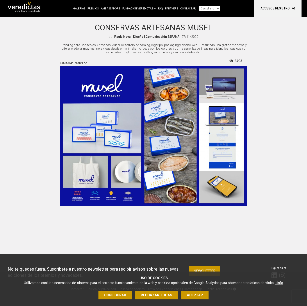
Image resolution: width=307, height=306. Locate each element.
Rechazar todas (156, 295)
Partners (171, 8)
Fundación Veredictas (137, 8)
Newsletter (204, 271)
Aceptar (195, 295)
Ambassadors (110, 8)
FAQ (160, 8)
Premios (93, 8)
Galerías (79, 8)
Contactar (188, 8)
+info (279, 283)
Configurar (115, 295)
